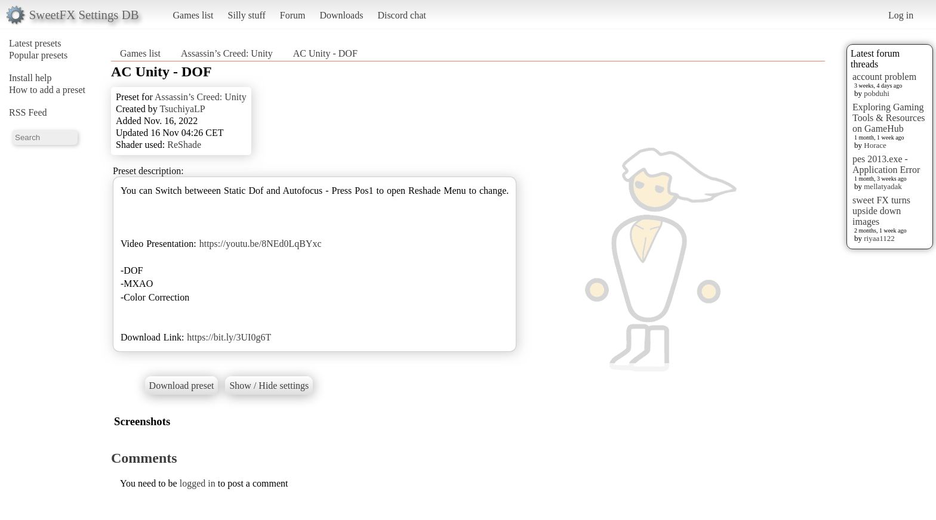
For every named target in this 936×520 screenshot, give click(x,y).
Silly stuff (247, 15)
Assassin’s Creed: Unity (227, 53)
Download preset (181, 385)
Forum (293, 15)
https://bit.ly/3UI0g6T (229, 337)
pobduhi (876, 93)
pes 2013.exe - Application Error (886, 164)
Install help (30, 78)
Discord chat (401, 15)
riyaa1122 (879, 238)
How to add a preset (47, 90)
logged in (197, 483)
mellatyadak (883, 186)
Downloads (341, 15)
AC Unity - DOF (325, 53)
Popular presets (38, 55)
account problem (884, 77)
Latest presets (35, 43)
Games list (193, 15)
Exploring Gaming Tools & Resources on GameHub (888, 118)
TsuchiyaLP (182, 109)
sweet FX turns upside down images (881, 211)
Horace (875, 145)
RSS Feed (28, 112)
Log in (900, 15)
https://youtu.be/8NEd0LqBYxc (260, 244)
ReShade (184, 145)
